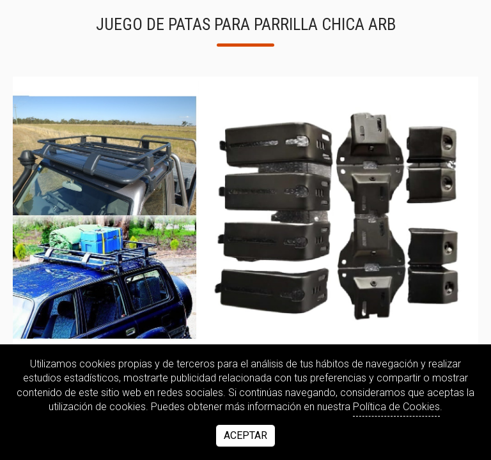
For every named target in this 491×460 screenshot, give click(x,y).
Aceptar (245, 435)
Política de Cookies (396, 407)
